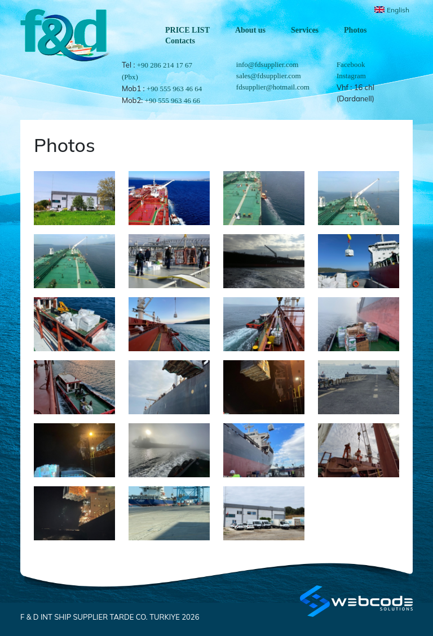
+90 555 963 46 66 (172, 100)
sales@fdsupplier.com (268, 75)
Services (305, 30)
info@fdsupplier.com (267, 64)
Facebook (351, 64)
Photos (355, 30)
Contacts (180, 41)
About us (250, 30)
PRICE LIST (187, 30)
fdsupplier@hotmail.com (273, 87)
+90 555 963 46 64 (174, 88)
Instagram (351, 75)
